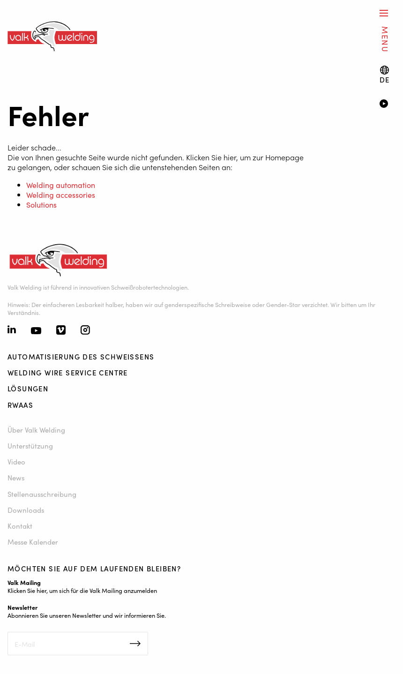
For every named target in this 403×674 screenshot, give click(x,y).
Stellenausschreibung (41, 494)
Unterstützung (30, 445)
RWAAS (20, 405)
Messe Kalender (32, 542)
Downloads (25, 510)
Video (16, 461)
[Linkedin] (11, 330)
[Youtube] (36, 331)
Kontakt (19, 526)
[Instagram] (85, 331)
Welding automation (60, 185)
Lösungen (27, 388)
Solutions (41, 204)
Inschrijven (135, 643)
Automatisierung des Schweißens (80, 356)
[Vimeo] (61, 331)
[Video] (388, 104)
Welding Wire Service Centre (67, 372)
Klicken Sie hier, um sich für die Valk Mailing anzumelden (82, 590)
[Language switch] (385, 75)
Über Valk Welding (36, 429)
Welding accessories (60, 194)
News (15, 477)
